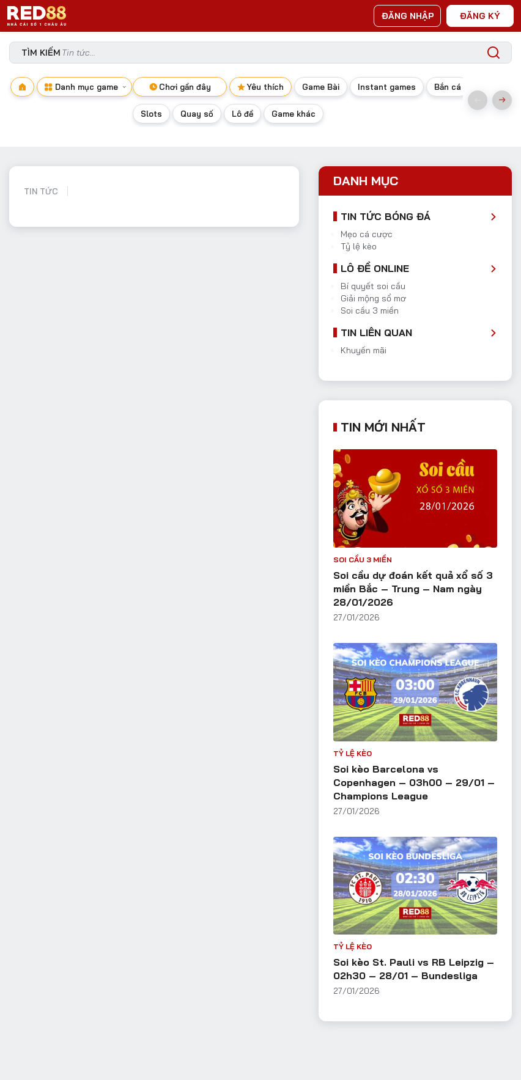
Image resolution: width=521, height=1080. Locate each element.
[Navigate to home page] (22, 100)
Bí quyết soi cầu (373, 286)
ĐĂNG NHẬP (408, 15)
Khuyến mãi (363, 350)
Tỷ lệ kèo (359, 246)
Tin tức (41, 191)
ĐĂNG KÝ (480, 15)
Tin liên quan (376, 332)
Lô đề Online (375, 268)
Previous (477, 100)
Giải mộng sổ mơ (373, 298)
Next (502, 100)
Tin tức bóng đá (385, 216)
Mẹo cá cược (367, 234)
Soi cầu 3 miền (370, 310)
